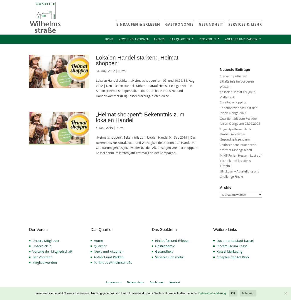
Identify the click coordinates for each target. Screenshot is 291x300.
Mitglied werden (44, 262)
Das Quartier (180, 39)
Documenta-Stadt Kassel (235, 240)
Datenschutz (135, 282)
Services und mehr (169, 257)
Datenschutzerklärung (212, 293)
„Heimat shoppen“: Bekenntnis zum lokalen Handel (140, 117)
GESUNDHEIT (211, 24)
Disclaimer (157, 282)
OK (233, 293)
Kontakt (175, 282)
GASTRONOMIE (179, 24)
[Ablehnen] (285, 293)
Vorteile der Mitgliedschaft (52, 251)
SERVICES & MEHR (245, 24)
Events (159, 39)
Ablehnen (248, 293)
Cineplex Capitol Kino (233, 257)
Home (109, 39)
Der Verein (207, 39)
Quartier (100, 246)
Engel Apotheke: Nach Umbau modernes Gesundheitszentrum (235, 134)
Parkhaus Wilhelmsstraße (113, 262)
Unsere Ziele (41, 246)
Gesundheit (164, 251)
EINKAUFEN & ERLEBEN (138, 24)
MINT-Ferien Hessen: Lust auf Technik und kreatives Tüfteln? (240, 160)
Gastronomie (165, 246)
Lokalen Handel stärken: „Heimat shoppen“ (137, 60)
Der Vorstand (42, 257)
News (122, 71)
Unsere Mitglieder (46, 240)
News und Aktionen (133, 39)
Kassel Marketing (229, 251)
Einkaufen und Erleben (172, 240)
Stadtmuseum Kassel (232, 246)
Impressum (113, 282)
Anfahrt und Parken (241, 39)
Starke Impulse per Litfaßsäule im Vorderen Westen (237, 81)
